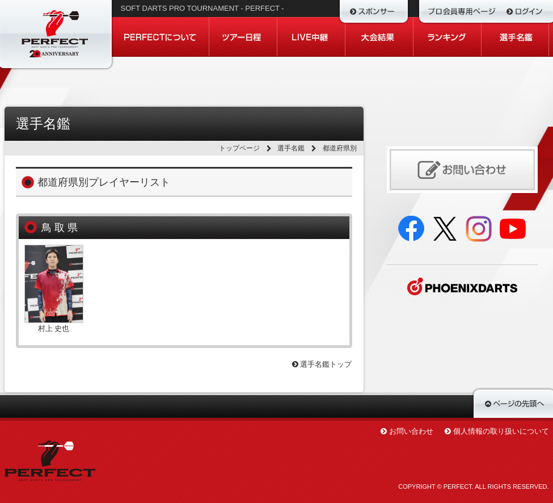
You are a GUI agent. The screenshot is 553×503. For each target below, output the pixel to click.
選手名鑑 (291, 148)
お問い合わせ (411, 431)
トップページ (239, 148)
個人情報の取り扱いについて (501, 431)
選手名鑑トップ (322, 364)
